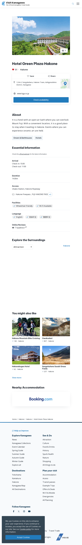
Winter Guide (17, 461)
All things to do (49, 465)
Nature (46, 457)
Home (14, 419)
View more (16, 377)
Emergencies (48, 496)
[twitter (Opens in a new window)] (19, 511)
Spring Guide (17, 450)
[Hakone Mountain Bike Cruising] (26, 330)
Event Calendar (18, 447)
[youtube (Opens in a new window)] (29, 511)
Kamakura (16, 478)
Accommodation (49, 475)
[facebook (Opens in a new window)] (13, 511)
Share (52, 76)
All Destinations (18, 489)
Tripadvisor (18, 227)
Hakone (24, 69)
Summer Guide (18, 454)
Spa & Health (48, 454)
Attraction (47, 439)
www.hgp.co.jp (23, 93)
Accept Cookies (23, 537)
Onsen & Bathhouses (22, 138)
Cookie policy (25, 529)
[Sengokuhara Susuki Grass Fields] (56, 359)
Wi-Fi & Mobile (49, 493)
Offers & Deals (49, 489)
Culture (46, 443)
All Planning (48, 500)
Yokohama (16, 475)
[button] (38, 320)
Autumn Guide (18, 457)
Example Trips (49, 485)
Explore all (16, 465)
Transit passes (49, 482)
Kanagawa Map (18, 485)
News (14, 439)
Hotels (39, 138)
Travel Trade (54, 531)
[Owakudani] (56, 330)
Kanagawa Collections (21, 443)
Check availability (41, 100)
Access (45, 478)
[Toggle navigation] (78, 3)
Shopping (47, 461)
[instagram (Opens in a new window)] (24, 511)
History (46, 450)
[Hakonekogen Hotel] (26, 358)
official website (24, 154)
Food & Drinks (49, 447)
